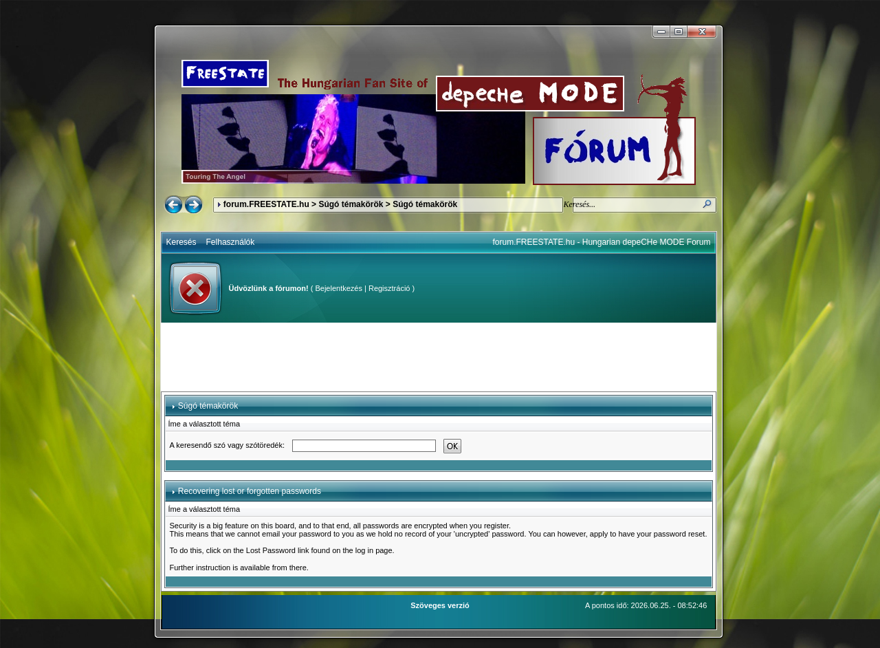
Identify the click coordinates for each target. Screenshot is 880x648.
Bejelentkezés (338, 288)
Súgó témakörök (350, 204)
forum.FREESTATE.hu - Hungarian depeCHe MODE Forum (602, 242)
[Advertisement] (438, 357)
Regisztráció (389, 288)
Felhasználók (230, 242)
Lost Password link (277, 550)
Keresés (181, 242)
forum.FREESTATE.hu (266, 204)
